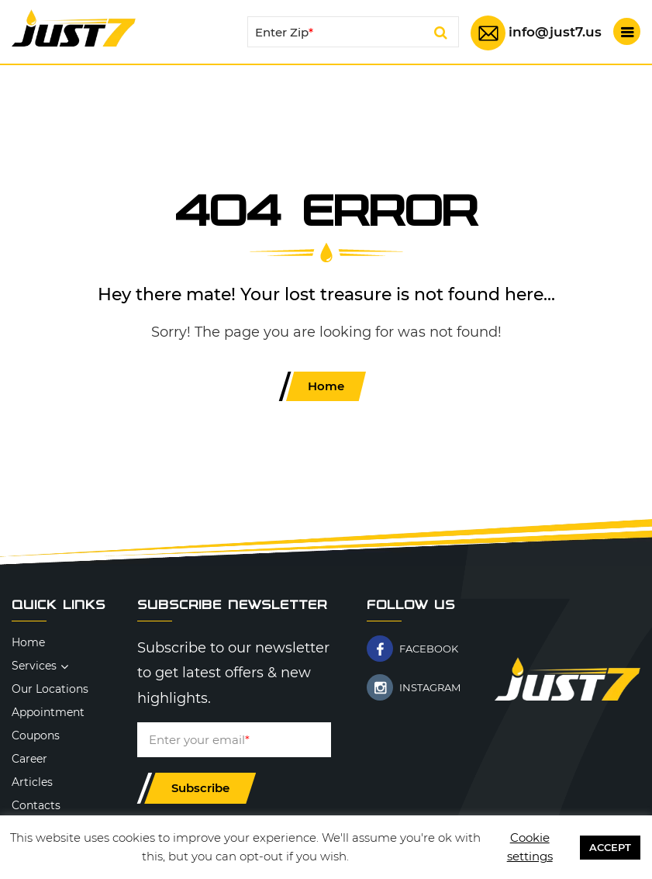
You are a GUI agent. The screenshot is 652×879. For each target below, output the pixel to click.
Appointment (48, 712)
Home (326, 386)
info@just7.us (555, 32)
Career (29, 759)
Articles (32, 782)
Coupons (36, 735)
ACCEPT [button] (610, 847)
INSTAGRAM (430, 687)
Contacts (36, 805)
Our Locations (50, 689)
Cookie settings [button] (530, 846)
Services (34, 666)
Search (440, 35)
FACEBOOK (428, 648)
